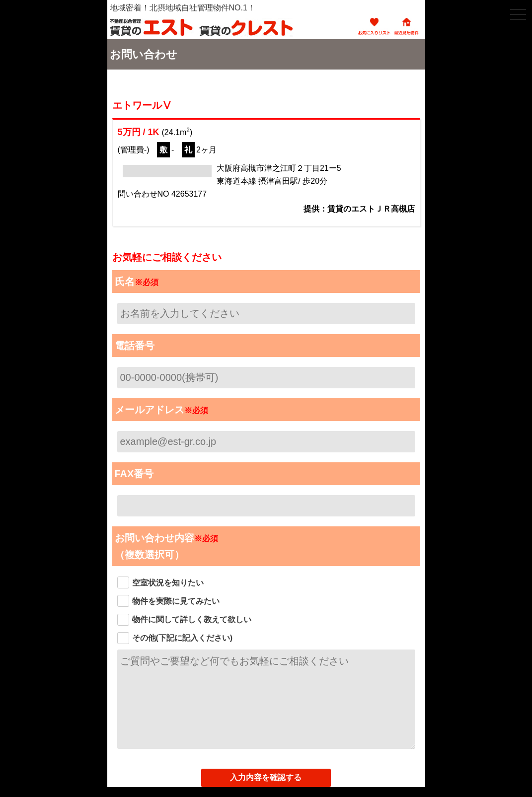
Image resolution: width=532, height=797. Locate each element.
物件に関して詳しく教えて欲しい (191, 619)
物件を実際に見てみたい (176, 601)
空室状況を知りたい (168, 583)
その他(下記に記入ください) (182, 638)
